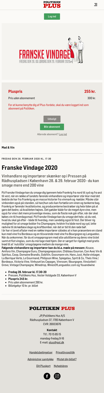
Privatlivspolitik (65, 352)
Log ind (52, 16)
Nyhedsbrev (61, 366)
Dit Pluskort (43, 366)
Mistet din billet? (66, 359)
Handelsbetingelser (40, 352)
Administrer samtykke (41, 359)
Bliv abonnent (52, 126)
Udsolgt (52, 118)
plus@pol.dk (56, 342)
